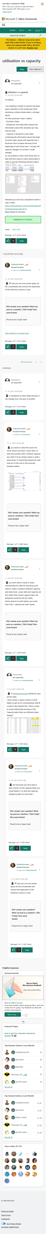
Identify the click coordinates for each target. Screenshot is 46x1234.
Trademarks (5, 1219)
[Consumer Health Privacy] (23, 1227)
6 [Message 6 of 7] (12, 406)
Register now (32, 48)
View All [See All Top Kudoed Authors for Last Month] (9, 1137)
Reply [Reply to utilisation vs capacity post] (22, 241)
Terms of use (6, 1215)
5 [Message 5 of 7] (12, 341)
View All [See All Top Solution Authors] (9, 1087)
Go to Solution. (26, 219)
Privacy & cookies (7, 1211)
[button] (22, 69)
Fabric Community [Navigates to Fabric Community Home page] (27, 18)
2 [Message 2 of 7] (12, 653)
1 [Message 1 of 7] (12, 235)
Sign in (21, 30)
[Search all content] (26, 35)
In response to (21, 270)
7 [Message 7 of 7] (14, 544)
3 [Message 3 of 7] (14, 744)
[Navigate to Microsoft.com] (8, 19)
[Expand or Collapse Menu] (3, 24)
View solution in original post (17, 333)
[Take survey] (13, 1014)
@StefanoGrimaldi (20, 693)
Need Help (16, 229)
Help (29, 30)
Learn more (7, 11)
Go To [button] (38, 30)
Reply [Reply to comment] (22, 347)
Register (13, 30)
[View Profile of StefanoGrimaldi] (17, 264)
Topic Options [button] (35, 69)
